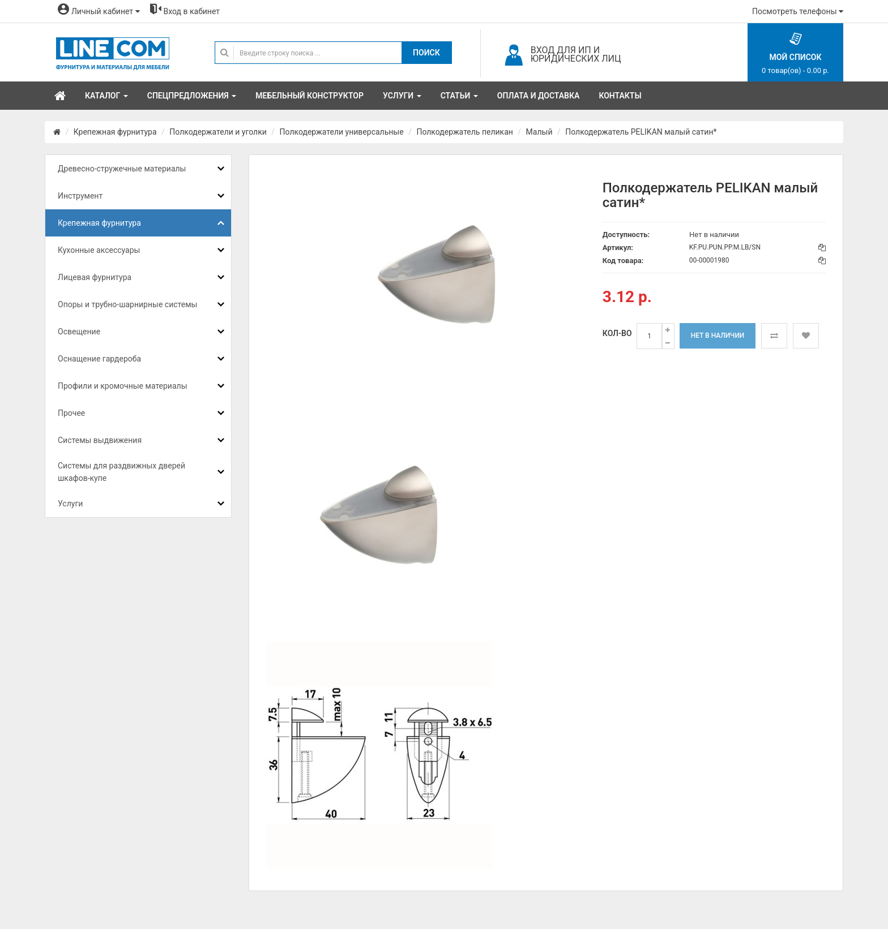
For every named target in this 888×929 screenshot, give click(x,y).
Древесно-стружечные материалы (122, 168)
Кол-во (617, 333)
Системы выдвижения (100, 440)
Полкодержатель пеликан (464, 131)
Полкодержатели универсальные (342, 131)
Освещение (79, 331)
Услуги (70, 503)
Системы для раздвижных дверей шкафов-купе (121, 472)
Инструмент (80, 195)
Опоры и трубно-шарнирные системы (127, 304)
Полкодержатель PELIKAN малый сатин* (640, 131)
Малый (539, 131)
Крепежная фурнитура (115, 131)
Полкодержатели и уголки (218, 131)
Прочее (71, 413)
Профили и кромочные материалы (122, 385)
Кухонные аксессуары (99, 250)
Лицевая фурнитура (94, 277)
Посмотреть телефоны (797, 11)
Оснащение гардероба (99, 358)
